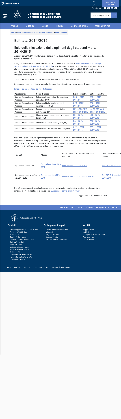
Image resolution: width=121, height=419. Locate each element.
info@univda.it (20, 239)
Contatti (27, 269)
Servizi (45, 26)
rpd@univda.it (19, 244)
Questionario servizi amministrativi (65, 193)
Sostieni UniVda (52, 239)
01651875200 (18, 234)
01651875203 (15, 236)
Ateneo (14, 26)
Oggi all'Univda (88, 241)
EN (94, 5)
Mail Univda (87, 234)
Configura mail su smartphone (94, 236)
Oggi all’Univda (102, 26)
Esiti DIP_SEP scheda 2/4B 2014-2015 (78, 178)
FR (94, 1)
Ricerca (59, 26)
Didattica (30, 26)
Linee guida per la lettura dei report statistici (33, 91)
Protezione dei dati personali (61, 269)
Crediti (9, 269)
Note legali (17, 269)
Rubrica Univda (88, 239)
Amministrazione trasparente (57, 231)
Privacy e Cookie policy (40, 269)
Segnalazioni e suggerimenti (56, 241)
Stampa (112, 209)
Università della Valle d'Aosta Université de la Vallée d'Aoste (45, 15)
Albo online (50, 234)
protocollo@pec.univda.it (19, 249)
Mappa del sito (88, 231)
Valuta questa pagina (96, 209)
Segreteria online (79, 26)
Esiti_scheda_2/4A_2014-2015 (74, 167)
